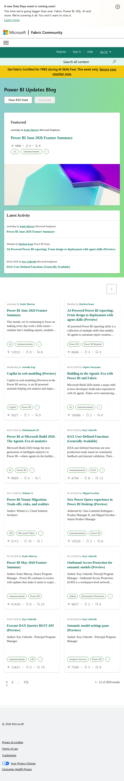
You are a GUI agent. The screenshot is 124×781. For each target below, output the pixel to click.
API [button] (11, 533)
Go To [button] (104, 51)
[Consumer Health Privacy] (62, 769)
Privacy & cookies (12, 742)
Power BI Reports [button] (93, 344)
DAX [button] (93, 470)
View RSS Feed (18, 100)
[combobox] (90, 62)
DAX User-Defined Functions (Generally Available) (38, 266)
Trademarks (9, 755)
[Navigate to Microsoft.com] (14, 32)
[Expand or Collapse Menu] (6, 42)
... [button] (46, 150)
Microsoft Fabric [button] (26, 533)
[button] (60, 289)
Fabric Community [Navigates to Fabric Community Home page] (46, 32)
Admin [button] (72, 596)
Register (61, 51)
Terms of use (10, 748)
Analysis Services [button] (78, 659)
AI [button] (14, 151)
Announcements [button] (31, 151)
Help (90, 51)
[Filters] (112, 289)
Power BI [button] (74, 344)
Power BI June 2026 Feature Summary (42, 138)
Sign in (77, 51)
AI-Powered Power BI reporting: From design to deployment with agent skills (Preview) (61, 249)
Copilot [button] (12, 407)
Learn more (12, 20)
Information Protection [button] (92, 596)
